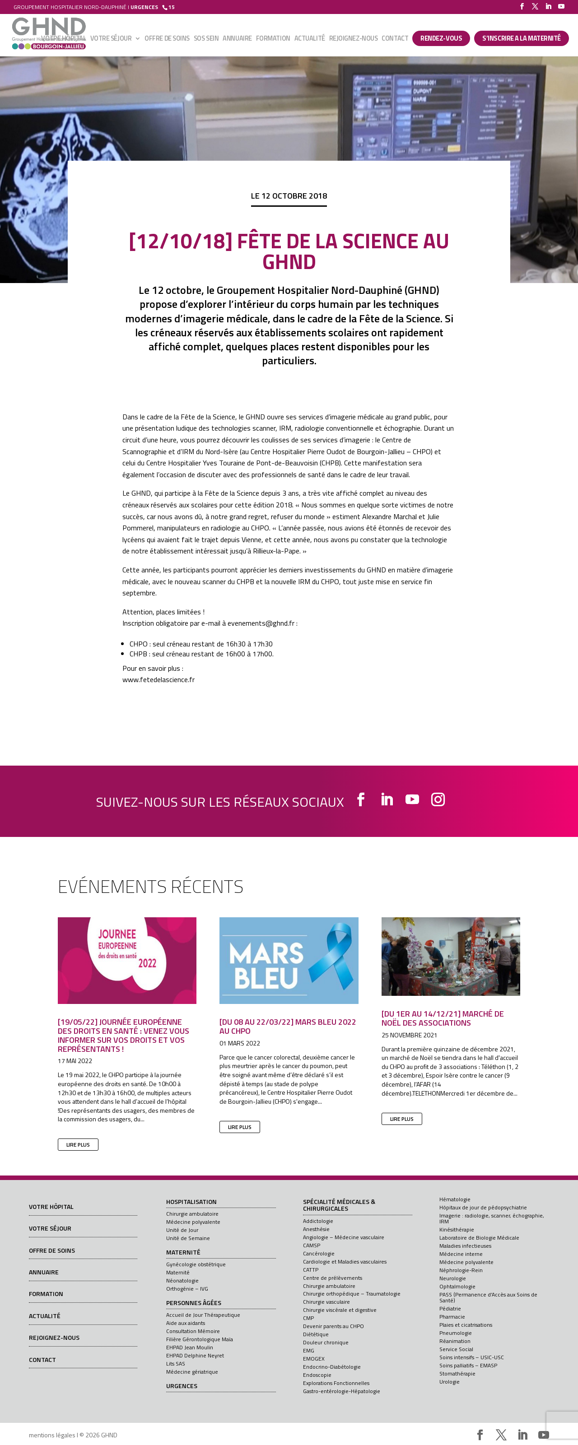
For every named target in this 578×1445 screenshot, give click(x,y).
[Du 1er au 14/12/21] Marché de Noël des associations (443, 1018)
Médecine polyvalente (193, 1222)
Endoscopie (317, 1375)
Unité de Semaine (188, 1238)
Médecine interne (461, 1254)
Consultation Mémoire (193, 1331)
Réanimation (455, 1341)
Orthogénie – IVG (187, 1289)
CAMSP (311, 1245)
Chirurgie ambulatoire (192, 1214)
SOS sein (206, 39)
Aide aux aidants (185, 1323)
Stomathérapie (457, 1373)
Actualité (309, 39)
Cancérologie (319, 1253)
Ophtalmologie (457, 1286)
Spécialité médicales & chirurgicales (339, 1205)
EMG (308, 1350)
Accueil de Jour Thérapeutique (203, 1315)
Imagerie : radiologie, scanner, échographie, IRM (491, 1218)
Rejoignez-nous (353, 39)
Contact (395, 39)
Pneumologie (455, 1333)
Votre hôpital (63, 39)
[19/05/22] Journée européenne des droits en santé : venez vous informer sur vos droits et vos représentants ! (123, 1035)
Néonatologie (182, 1280)
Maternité (183, 1253)
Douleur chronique (326, 1342)
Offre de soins (167, 39)
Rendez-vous (441, 38)
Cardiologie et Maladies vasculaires (345, 1261)
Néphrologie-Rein (461, 1270)
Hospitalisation (191, 1202)
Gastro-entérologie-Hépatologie (341, 1391)
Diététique (316, 1334)
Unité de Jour (182, 1230)
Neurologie (452, 1278)
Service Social (456, 1349)
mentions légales (52, 1435)
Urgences (181, 1386)
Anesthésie (316, 1229)
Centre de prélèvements (332, 1278)
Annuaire (237, 39)
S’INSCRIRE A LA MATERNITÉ (521, 38)
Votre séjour (111, 39)
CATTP (310, 1270)
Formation (273, 39)
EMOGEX (314, 1358)
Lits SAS (175, 1363)
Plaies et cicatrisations (465, 1325)
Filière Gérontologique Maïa (199, 1339)
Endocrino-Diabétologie (332, 1367)
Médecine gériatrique (192, 1372)
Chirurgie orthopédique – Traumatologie (352, 1293)
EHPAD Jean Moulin (189, 1347)
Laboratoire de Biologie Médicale (479, 1238)
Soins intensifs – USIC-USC (471, 1357)
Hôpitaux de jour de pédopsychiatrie (483, 1207)
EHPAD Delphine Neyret (195, 1355)
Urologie (449, 1382)
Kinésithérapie (456, 1229)
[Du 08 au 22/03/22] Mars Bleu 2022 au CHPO (287, 1026)
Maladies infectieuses (465, 1246)
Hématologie (455, 1199)
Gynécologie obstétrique (196, 1264)
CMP (308, 1318)
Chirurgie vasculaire (326, 1302)
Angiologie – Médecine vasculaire (343, 1237)
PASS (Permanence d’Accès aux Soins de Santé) (488, 1297)
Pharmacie (452, 1317)
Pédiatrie (450, 1308)
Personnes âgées (193, 1303)
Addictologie (318, 1221)
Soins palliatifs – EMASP (468, 1365)
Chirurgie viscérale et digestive (340, 1310)
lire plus (78, 1144)
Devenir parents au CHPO (333, 1326)
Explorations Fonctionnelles (336, 1383)
